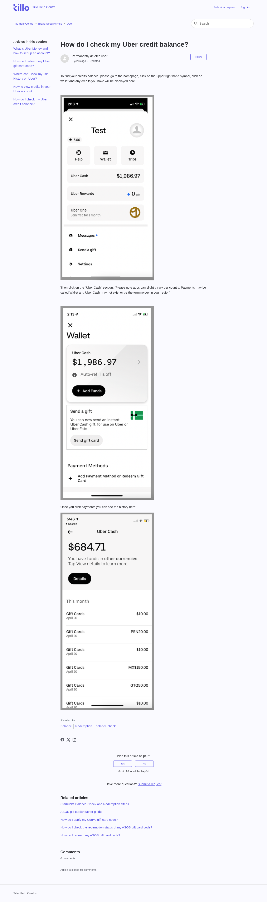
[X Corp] (68, 740)
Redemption (83, 726)
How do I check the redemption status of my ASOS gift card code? (106, 827)
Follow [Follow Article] (198, 56)
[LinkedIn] (74, 740)
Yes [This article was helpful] (123, 763)
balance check (106, 726)
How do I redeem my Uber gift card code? (31, 63)
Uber (70, 23)
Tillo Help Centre (23, 23)
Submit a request (224, 7)
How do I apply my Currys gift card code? (89, 819)
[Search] (222, 23)
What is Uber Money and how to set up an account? (31, 51)
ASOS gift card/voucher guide (81, 811)
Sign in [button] (245, 7)
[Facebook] (62, 740)
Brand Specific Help (50, 23)
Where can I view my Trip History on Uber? (30, 76)
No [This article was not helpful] (144, 763)
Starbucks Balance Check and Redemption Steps (94, 804)
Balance (66, 726)
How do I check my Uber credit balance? (30, 102)
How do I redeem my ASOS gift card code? (90, 835)
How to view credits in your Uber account (31, 89)
